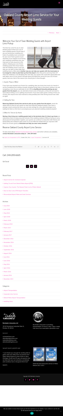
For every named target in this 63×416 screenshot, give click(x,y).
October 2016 (8, 246)
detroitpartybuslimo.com (10, 338)
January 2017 (8, 235)
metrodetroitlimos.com (9, 340)
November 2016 (9, 242)
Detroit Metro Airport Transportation (14, 298)
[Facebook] (27, 166)
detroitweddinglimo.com (10, 342)
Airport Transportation (36, 137)
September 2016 (9, 250)
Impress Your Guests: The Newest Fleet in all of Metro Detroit (22, 187)
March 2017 (7, 228)
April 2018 (7, 217)
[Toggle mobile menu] (59, 3)
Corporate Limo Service (11, 294)
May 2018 (7, 213)
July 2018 (7, 206)
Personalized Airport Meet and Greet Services (17, 194)
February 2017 (8, 231)
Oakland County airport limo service (26, 132)
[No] (61, 411)
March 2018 (7, 220)
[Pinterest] (35, 166)
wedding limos (8, 301)
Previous (51, 33)
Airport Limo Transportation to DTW (12, 137)
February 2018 (8, 224)
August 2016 (8, 253)
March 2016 (7, 271)
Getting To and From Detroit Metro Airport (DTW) (18, 183)
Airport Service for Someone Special (15, 180)
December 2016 (8, 239)
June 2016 (7, 260)
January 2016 (8, 275)
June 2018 (7, 209)
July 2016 (7, 257)
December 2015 (8, 279)
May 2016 (7, 264)
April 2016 (7, 268)
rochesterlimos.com (9, 336)
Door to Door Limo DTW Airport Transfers (16, 191)
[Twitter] (31, 166)
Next (57, 33)
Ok (32, 413)
